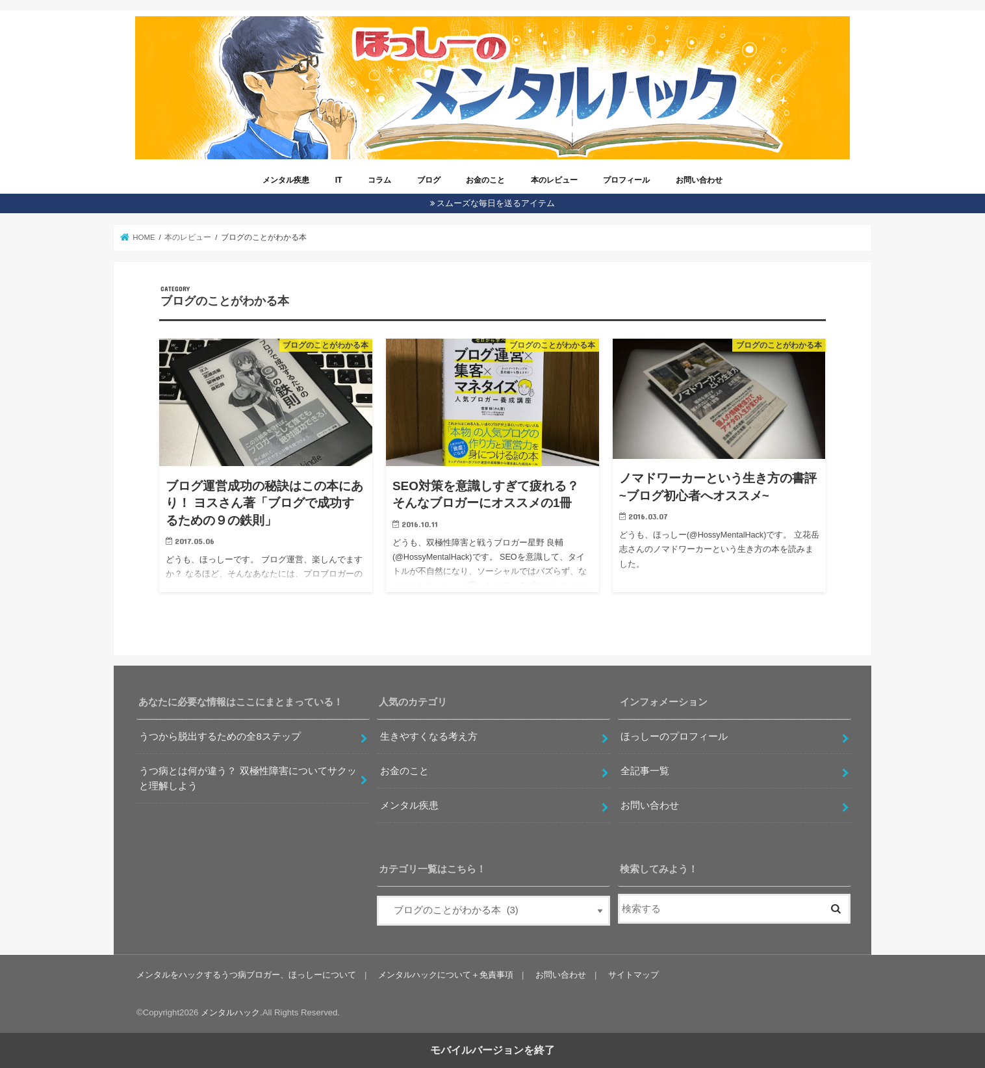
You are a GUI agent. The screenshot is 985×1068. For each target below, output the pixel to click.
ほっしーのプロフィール (674, 736)
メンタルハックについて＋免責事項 (445, 975)
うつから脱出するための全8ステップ (219, 736)
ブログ (429, 180)
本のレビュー (554, 180)
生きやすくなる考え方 (429, 736)
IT (338, 180)
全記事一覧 (644, 771)
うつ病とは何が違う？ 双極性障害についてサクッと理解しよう (247, 778)
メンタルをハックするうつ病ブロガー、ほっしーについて (246, 975)
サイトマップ (633, 975)
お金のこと (485, 180)
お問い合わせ (699, 180)
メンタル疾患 (285, 180)
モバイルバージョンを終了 (492, 1050)
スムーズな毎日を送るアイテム (496, 203)
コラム (379, 180)
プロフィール (626, 180)
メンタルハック (230, 1012)
